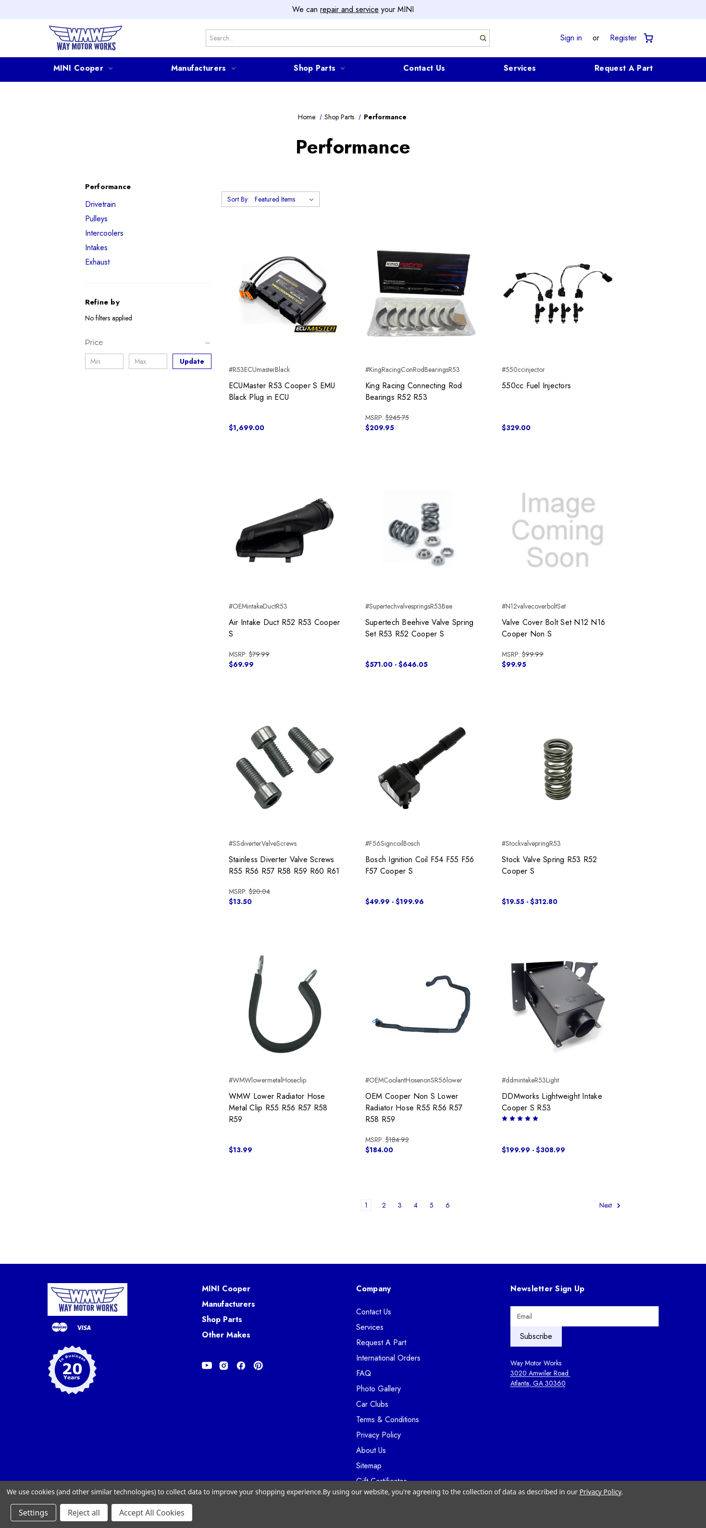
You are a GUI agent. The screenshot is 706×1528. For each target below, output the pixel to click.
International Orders (388, 1357)
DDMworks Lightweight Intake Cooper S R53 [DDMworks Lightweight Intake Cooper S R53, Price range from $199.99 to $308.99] (552, 1102)
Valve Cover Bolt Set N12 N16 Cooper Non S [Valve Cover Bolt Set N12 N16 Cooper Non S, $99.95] (553, 628)
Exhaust (97, 261)
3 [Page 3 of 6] (400, 1205)
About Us (371, 1450)
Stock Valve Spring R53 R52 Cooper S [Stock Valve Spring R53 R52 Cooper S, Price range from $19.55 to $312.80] (549, 865)
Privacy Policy (378, 1434)
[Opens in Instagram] (224, 1366)
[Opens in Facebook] (241, 1366)
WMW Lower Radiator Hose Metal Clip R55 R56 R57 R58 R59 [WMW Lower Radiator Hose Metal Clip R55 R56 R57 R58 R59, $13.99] (278, 1108)
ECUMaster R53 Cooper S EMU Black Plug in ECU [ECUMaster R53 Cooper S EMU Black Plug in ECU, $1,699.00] (282, 391)
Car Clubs (372, 1404)
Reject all (84, 1512)
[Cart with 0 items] (647, 38)
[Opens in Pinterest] (258, 1366)
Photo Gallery (378, 1388)
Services (520, 68)
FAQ (363, 1373)
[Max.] (148, 361)
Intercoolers (104, 233)
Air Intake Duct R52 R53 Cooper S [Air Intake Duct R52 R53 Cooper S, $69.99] (284, 628)
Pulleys (96, 218)
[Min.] (104, 361)
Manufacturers (203, 68)
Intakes (96, 247)
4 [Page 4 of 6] (416, 1205)
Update (192, 361)
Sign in (571, 38)
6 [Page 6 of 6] (448, 1205)
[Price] (148, 342)
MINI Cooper (82, 68)
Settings (33, 1512)
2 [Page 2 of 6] (384, 1205)
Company (373, 1288)
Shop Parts (319, 68)
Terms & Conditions (387, 1419)
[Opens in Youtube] (207, 1366)
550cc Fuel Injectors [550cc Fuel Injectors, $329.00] (536, 385)
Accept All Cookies (152, 1512)
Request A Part (624, 68)
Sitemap (369, 1465)
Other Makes (226, 1334)
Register (623, 38)
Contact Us (424, 68)
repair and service (349, 9)
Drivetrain (100, 204)
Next (610, 1205)
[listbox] (286, 199)
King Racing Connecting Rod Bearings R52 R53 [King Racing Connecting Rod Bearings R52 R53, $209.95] (413, 391)
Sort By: (238, 199)
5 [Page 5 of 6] (432, 1205)
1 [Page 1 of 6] (366, 1205)
